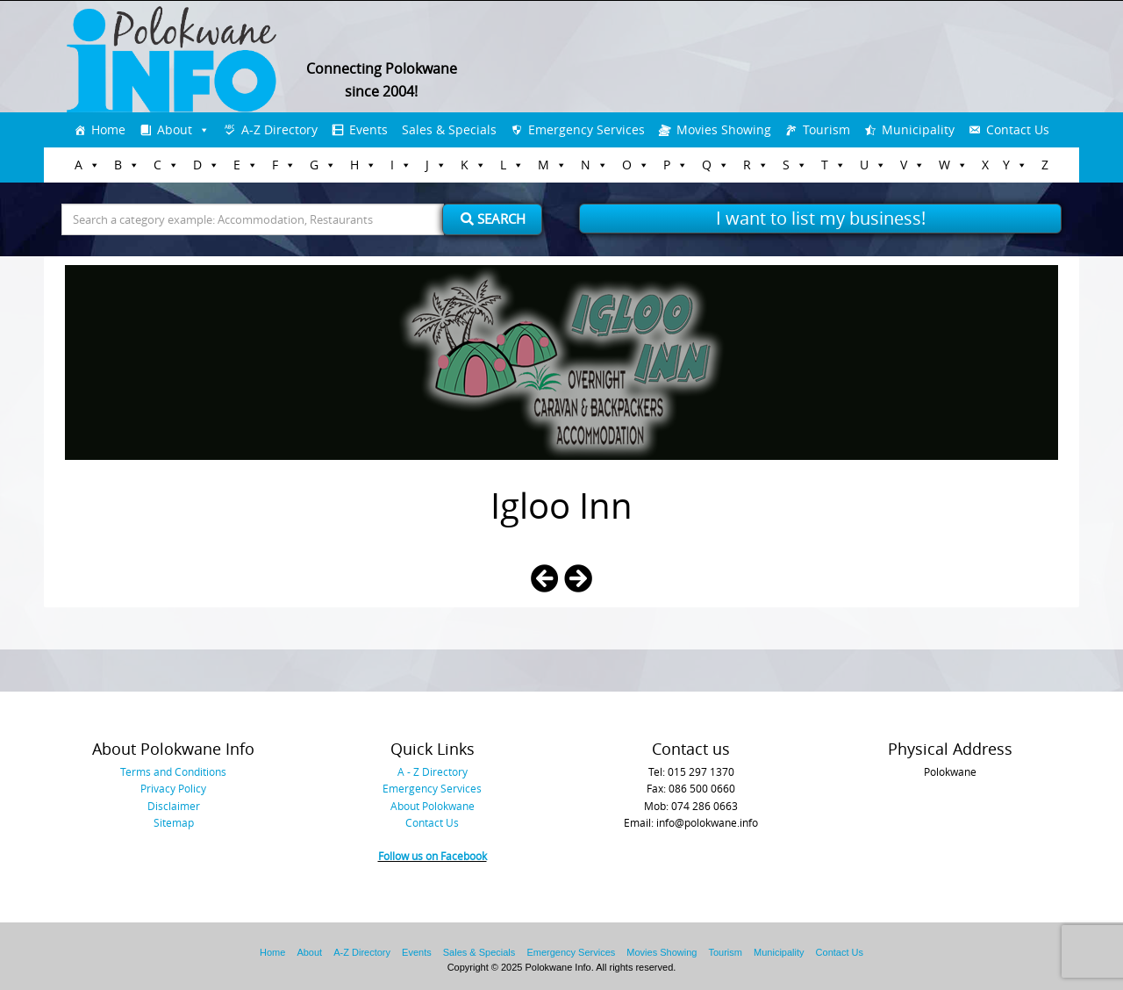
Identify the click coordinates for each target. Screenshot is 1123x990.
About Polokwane (432, 806)
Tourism (826, 129)
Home (108, 129)
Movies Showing (723, 129)
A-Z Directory (279, 129)
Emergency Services (586, 129)
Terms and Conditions (173, 771)
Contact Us (1017, 129)
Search (493, 218)
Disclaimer (173, 806)
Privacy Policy (173, 788)
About (174, 129)
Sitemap (174, 822)
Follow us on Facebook (432, 856)
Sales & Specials (449, 129)
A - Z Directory (432, 771)
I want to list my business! (821, 218)
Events (368, 129)
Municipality (918, 129)
